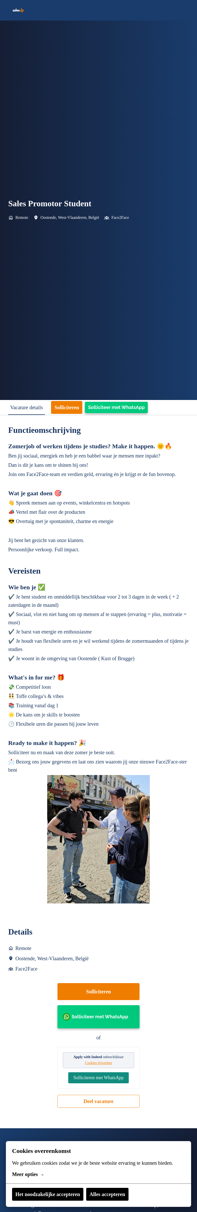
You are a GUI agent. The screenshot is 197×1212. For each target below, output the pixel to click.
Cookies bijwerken (98, 1087)
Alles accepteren (126, 1194)
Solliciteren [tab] (79, 407)
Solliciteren (98, 1016)
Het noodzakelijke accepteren (54, 1194)
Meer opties (30, 1174)
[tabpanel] (98, 782)
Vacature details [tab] (32, 407)
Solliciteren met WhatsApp (98, 1106)
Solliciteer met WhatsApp (131, 407)
